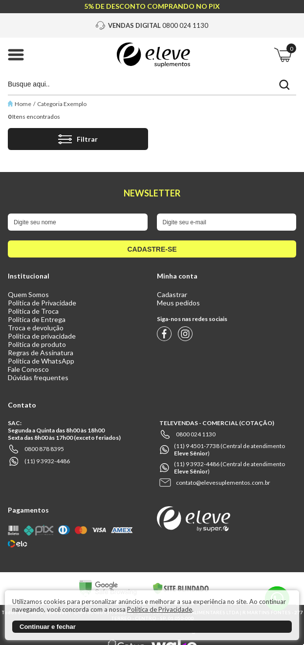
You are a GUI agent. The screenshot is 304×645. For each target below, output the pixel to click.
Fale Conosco (28, 369)
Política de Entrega (36, 319)
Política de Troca (33, 311)
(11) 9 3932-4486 (47, 461)
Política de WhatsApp (41, 361)
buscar (284, 84)
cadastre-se (151, 249)
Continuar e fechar (48, 626)
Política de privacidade (42, 336)
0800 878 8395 (44, 448)
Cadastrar (172, 294)
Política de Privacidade (42, 303)
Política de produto (37, 344)
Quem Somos (28, 294)
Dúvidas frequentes (38, 377)
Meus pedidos (178, 303)
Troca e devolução (36, 327)
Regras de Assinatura (40, 352)
